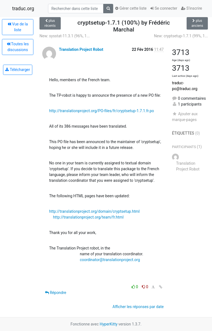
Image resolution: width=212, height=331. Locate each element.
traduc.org (23, 8)
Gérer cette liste (131, 8)
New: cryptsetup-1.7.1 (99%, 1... (181, 36)
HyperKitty (109, 324)
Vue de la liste (17, 27)
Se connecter (163, 8)
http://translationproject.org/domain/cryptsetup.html (94, 211)
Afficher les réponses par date (138, 306)
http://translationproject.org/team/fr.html (88, 217)
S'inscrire (191, 8)
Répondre (55, 292)
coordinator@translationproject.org (110, 260)
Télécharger (17, 69)
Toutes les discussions (18, 47)
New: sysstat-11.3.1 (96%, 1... (64, 36)
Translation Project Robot (81, 49)
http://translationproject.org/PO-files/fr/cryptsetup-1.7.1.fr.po (101, 111)
